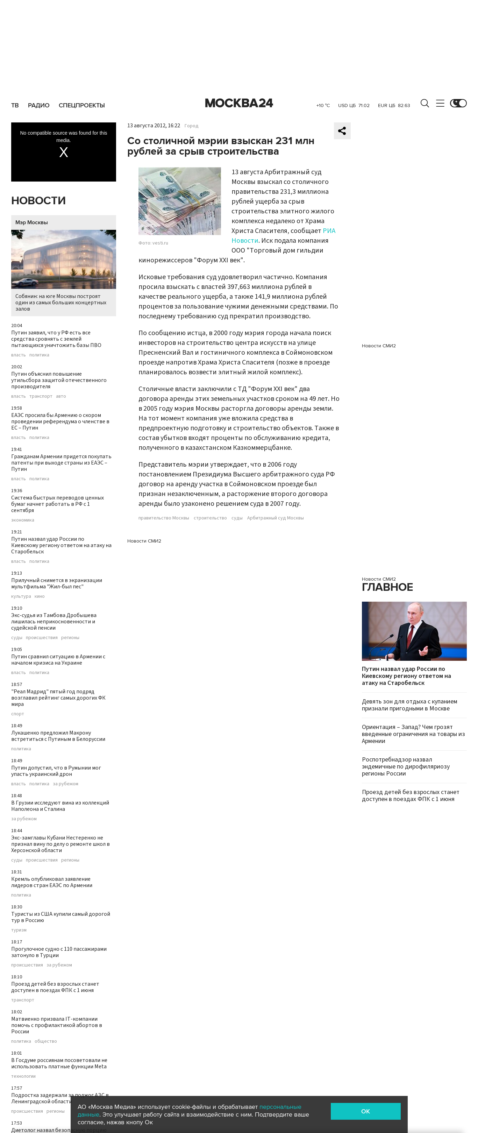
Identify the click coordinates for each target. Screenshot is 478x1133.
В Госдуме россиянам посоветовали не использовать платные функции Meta (59, 1063)
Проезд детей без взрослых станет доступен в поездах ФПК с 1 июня (55, 987)
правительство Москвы (163, 518)
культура (21, 596)
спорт (17, 713)
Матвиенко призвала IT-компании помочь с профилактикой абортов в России (56, 1025)
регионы (70, 637)
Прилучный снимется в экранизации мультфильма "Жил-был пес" (56, 583)
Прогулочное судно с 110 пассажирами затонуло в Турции (59, 952)
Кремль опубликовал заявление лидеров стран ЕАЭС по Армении (51, 882)
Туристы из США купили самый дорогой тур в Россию (60, 917)
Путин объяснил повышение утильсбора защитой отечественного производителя (59, 380)
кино (40, 596)
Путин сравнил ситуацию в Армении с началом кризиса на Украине (58, 660)
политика (39, 355)
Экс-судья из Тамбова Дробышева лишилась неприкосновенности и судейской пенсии (54, 621)
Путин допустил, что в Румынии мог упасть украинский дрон (56, 771)
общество (46, 1041)
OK (365, 1111)
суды (16, 637)
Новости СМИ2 (144, 541)
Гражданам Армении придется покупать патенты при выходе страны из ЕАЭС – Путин (61, 463)
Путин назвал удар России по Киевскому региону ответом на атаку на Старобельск (61, 545)
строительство (210, 518)
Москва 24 (239, 103)
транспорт (40, 396)
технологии (23, 1076)
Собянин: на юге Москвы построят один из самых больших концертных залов (63, 271)
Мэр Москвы (31, 222)
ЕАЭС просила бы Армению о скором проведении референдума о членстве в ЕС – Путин (60, 421)
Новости (38, 201)
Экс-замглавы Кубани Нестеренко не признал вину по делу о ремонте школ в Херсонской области (60, 844)
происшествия (42, 637)
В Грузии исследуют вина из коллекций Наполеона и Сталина (60, 806)
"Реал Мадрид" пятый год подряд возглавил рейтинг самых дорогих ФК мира (58, 698)
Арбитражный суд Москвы (275, 518)
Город (192, 125)
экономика (22, 520)
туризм (19, 930)
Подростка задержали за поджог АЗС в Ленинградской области (60, 1098)
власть (18, 355)
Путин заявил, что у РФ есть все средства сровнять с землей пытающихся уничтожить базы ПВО (56, 339)
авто (61, 396)
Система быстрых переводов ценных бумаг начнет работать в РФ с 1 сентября (57, 504)
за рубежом (65, 783)
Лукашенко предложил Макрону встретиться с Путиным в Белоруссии (58, 736)
